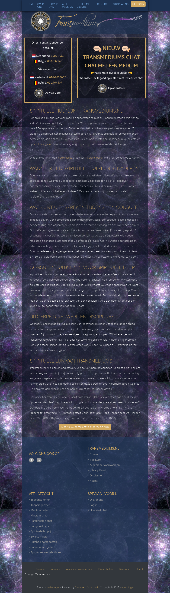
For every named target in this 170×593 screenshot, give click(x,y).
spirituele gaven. (43, 144)
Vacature (55, 569)
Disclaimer (124, 569)
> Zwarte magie (38, 536)
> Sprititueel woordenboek (45, 552)
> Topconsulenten (39, 500)
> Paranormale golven (42, 547)
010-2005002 (57, 77)
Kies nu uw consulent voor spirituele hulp (85, 427)
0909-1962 (57, 55)
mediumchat (64, 157)
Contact (40, 569)
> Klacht (93, 481)
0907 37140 (54, 61)
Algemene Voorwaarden (79, 569)
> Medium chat (38, 515)
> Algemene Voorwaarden (104, 465)
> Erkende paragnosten (43, 542)
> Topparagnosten (39, 505)
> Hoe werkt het (97, 510)
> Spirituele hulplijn (40, 531)
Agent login (127, 587)
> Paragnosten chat (40, 521)
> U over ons (95, 500)
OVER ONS (40, 5)
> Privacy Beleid (97, 470)
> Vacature (94, 460)
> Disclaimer (95, 475)
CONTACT (102, 4)
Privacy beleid (105, 569)
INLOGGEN (138, 4)
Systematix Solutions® (86, 587)
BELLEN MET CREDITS (84, 5)
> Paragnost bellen (40, 526)
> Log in (92, 505)
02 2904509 (54, 82)
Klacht (140, 569)
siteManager (53, 587)
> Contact (94, 454)
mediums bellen (94, 157)
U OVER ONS (53, 5)
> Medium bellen (39, 510)
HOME (30, 4)
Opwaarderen (48, 92)
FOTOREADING (120, 4)
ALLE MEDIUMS (67, 5)
